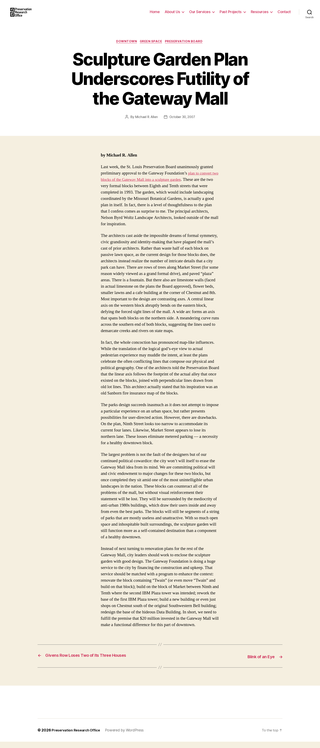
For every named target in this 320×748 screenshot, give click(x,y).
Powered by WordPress (128, 736)
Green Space (152, 48)
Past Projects (231, 15)
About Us (172, 15)
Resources (260, 15)
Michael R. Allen (145, 124)
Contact (284, 15)
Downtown (125, 48)
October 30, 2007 (183, 124)
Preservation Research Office (78, 736)
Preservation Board (186, 48)
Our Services (199, 15)
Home (155, 15)
